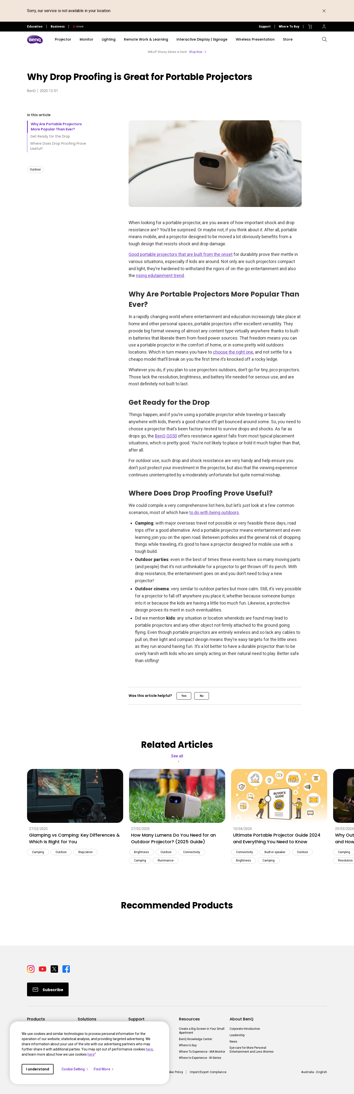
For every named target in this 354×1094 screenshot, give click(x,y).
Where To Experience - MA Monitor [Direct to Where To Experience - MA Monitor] (202, 1051)
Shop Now (195, 52)
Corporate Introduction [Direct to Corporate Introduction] (245, 1029)
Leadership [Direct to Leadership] (237, 1035)
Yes (184, 696)
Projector (63, 39)
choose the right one (233, 352)
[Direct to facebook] (66, 969)
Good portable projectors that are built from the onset (181, 254)
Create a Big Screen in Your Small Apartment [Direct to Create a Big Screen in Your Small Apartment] (201, 1030)
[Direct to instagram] (31, 969)
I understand (37, 1069)
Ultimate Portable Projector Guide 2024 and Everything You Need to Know (276, 838)
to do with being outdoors (214, 512)
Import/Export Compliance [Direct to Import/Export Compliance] (208, 1072)
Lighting (109, 39)
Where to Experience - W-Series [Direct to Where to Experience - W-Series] (200, 1058)
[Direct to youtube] (43, 969)
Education (35, 26)
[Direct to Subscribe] (48, 989)
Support (265, 26)
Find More (104, 1069)
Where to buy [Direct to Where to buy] (188, 1045)
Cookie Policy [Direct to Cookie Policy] (173, 1072)
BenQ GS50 (166, 435)
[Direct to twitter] (55, 969)
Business (58, 26)
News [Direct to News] (233, 1041)
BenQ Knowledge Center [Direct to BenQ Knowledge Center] (195, 1039)
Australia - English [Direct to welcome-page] (314, 1072)
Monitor (86, 39)
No (202, 696)
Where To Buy (289, 26)
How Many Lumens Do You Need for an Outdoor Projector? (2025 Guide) (173, 838)
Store (288, 39)
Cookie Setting (75, 1069)
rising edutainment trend (160, 275)
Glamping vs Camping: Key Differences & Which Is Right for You (74, 838)
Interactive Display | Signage (202, 39)
